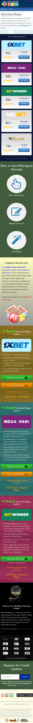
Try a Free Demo (15, 385)
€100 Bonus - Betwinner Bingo (16, 563)
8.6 (8, 99)
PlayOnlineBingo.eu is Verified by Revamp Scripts (22, 716)
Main (11, 9)
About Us (3, 701)
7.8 (8, 146)
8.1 (8, 123)
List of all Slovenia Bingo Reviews (16, 658)
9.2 (8, 53)
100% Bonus (24, 57)
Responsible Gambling (20, 701)
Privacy (12, 701)
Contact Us (7, 701)
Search (26, 701)
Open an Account (15, 377)
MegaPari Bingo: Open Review (17, 481)
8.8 (8, 76)
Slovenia (4, 9)
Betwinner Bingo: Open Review (17, 568)
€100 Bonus (24, 103)
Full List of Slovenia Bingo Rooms (16, 158)
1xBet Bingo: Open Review (17, 392)
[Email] (10, 677)
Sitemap (30, 701)
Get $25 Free (24, 150)
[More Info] (21, 685)
